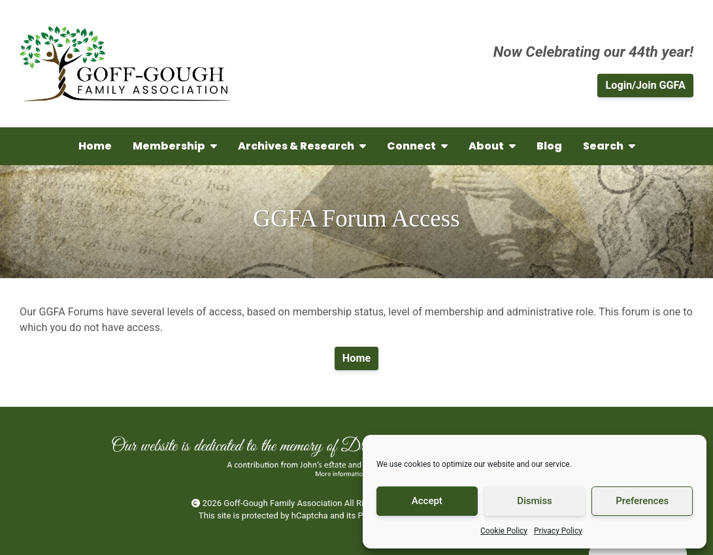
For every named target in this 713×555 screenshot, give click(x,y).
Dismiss (534, 501)
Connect (417, 145)
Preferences (642, 501)
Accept (427, 501)
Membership (175, 145)
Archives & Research (302, 145)
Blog (549, 145)
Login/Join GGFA (646, 85)
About (492, 145)
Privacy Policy (558, 530)
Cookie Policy (503, 530)
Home (95, 145)
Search (609, 145)
